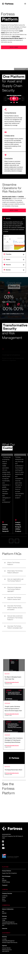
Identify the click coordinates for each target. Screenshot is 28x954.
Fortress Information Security (12, 635)
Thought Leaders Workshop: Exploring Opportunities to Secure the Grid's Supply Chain (13, 661)
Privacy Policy (10, 950)
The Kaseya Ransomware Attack (13, 722)
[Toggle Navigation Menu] (25, 3)
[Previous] (11, 494)
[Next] (17, 494)
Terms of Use (17, 950)
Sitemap (4, 950)
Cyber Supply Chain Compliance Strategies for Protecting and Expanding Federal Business (14, 693)
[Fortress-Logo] (7, 4)
